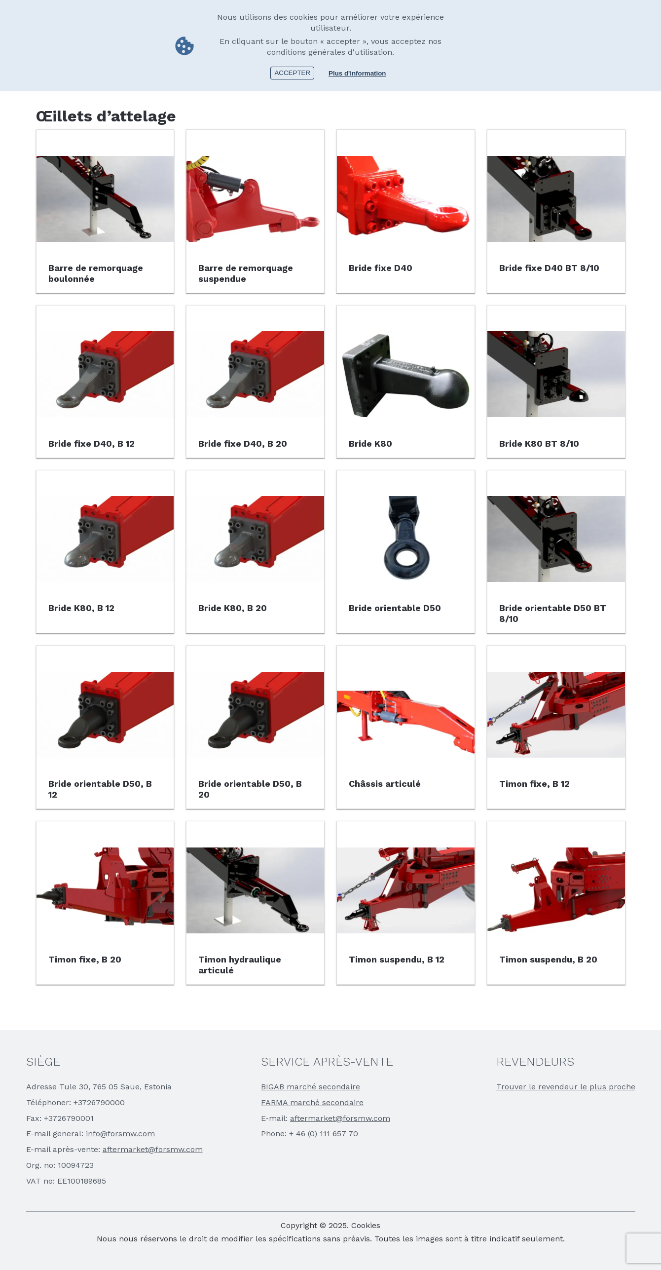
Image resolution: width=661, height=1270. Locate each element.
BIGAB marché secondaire (310, 1086)
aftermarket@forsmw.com (153, 1149)
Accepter (292, 73)
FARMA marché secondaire (312, 1102)
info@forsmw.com (120, 1133)
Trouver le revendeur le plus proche (565, 1086)
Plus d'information (357, 73)
